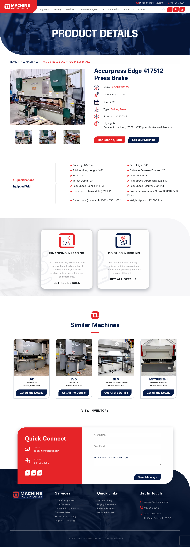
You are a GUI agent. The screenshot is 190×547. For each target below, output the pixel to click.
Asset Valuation (63, 504)
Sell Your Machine (143, 139)
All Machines (29, 61)
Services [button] (70, 9)
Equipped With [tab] (21, 186)
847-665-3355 (176, 2)
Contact (142, 9)
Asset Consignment (65, 500)
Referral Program (89, 9)
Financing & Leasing (65, 516)
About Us (129, 9)
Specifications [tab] (25, 180)
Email (37, 447)
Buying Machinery (106, 504)
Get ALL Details (67, 282)
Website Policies (105, 512)
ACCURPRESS (120, 87)
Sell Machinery (105, 500)
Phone (38, 459)
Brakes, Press (118, 109)
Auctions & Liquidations (67, 508)
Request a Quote (110, 140)
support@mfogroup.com (149, 2)
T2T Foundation (111, 9)
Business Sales (62, 512)
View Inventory (95, 410)
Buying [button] (43, 9)
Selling (57, 9)
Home (13, 61)
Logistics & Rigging (65, 520)
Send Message (147, 477)
